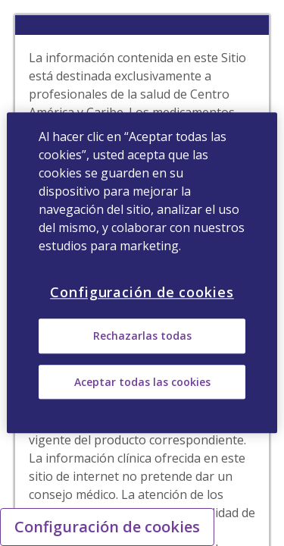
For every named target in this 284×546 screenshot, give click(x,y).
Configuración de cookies (107, 526)
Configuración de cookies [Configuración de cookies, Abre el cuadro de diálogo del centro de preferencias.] (142, 292)
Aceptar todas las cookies (142, 382)
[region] (141, 272)
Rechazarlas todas (142, 336)
